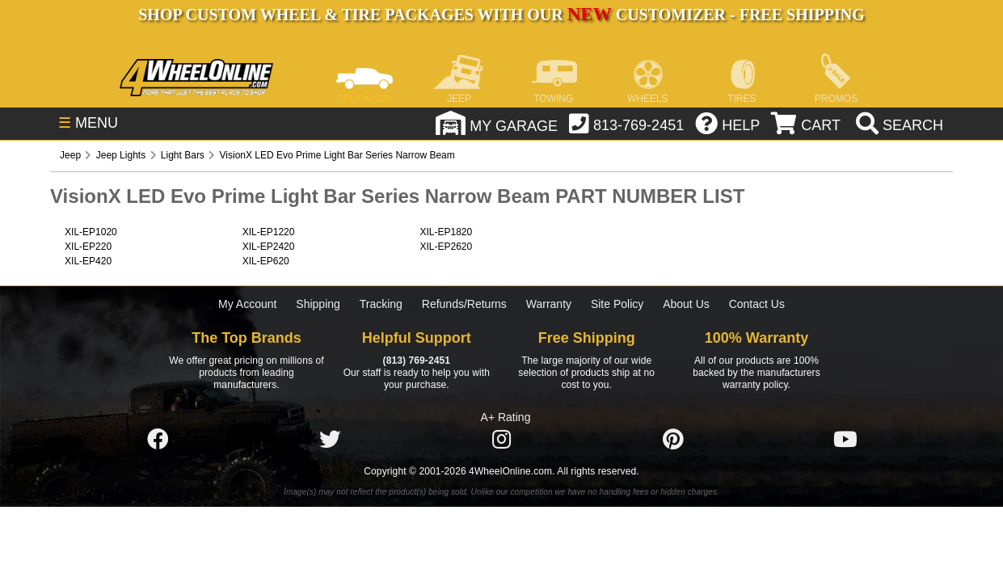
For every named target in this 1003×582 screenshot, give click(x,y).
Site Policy (617, 303)
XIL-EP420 (88, 261)
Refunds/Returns (464, 303)
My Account (247, 303)
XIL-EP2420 (268, 246)
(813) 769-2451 (416, 360)
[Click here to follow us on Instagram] (501, 440)
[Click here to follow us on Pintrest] (673, 440)
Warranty (548, 303)
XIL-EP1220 (268, 232)
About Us (686, 303)
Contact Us (757, 303)
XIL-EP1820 (445, 232)
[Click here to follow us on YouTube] (845, 440)
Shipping (318, 303)
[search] (897, 125)
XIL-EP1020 (91, 232)
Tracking (381, 303)
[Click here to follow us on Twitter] (330, 440)
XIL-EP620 (265, 261)
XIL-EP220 (88, 246)
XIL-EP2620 (445, 246)
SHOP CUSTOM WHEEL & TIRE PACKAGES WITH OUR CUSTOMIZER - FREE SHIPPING (501, 14)
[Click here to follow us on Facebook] (157, 440)
